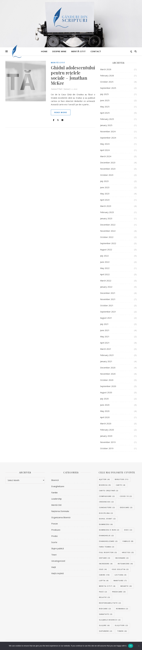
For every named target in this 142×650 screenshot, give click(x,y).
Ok (130, 646)
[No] (138, 645)
